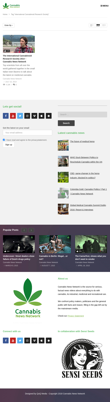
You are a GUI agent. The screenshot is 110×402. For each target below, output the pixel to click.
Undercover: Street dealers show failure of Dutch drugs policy (18, 257)
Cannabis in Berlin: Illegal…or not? (53, 257)
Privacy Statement (76, 316)
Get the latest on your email (16, 128)
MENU (105, 6)
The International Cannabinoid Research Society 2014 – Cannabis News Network (17, 59)
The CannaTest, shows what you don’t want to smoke (90, 257)
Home (5, 14)
